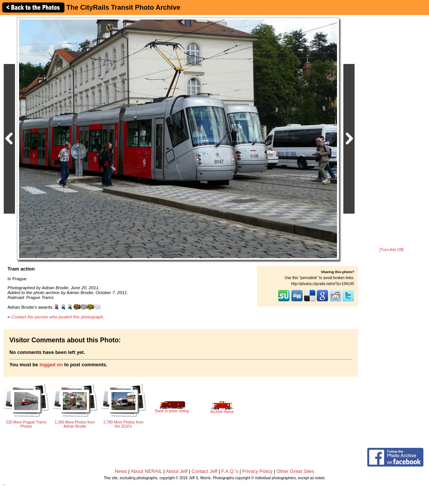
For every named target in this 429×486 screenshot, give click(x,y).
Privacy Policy (257, 471)
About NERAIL (146, 471)
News (121, 471)
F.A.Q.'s (229, 471)
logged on (51, 364)
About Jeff (176, 471)
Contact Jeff (204, 471)
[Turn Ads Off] (392, 250)
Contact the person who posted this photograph (57, 316)
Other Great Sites (295, 471)
